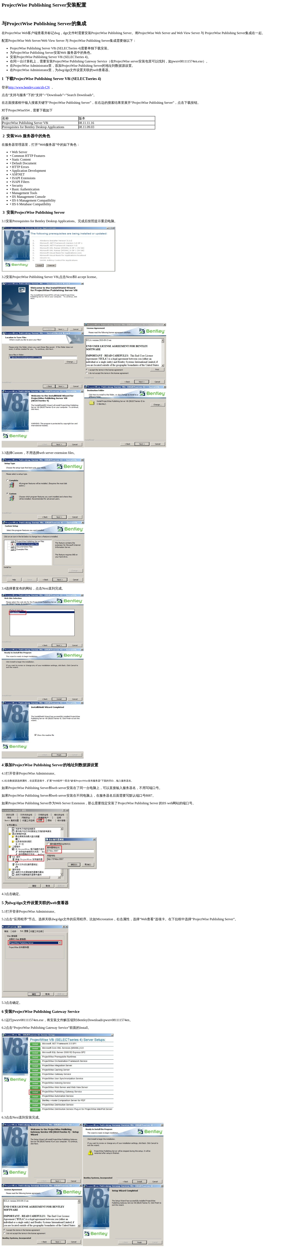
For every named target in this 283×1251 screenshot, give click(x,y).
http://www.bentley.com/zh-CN (29, 87)
